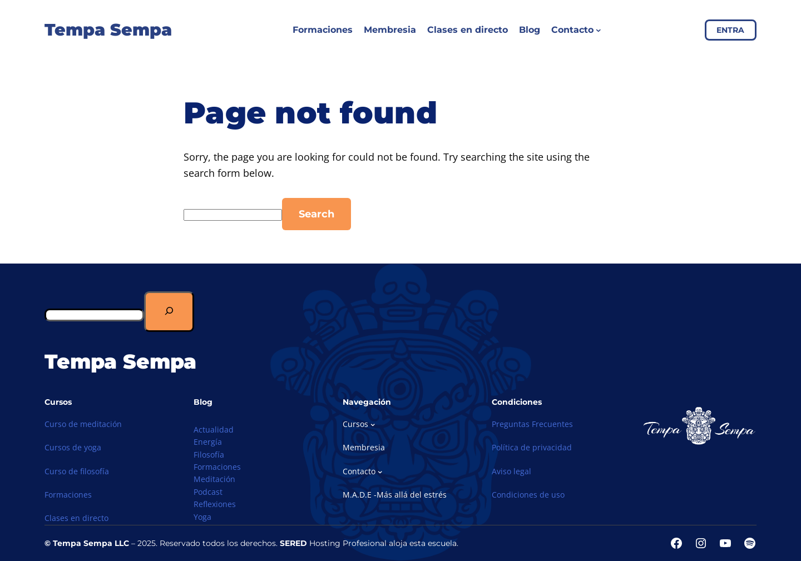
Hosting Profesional (333, 543)
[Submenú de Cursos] (372, 424)
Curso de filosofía (76, 471)
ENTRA (730, 30)
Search (316, 214)
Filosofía (209, 454)
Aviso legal (511, 471)
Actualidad (214, 429)
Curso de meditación (83, 424)
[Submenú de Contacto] (598, 30)
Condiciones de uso (528, 494)
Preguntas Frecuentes (532, 424)
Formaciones (68, 494)
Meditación (214, 479)
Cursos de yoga (72, 447)
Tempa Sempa (108, 29)
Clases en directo (76, 518)
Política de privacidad (532, 447)
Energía (208, 441)
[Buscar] (169, 311)
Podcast (208, 491)
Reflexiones (215, 504)
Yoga (202, 517)
